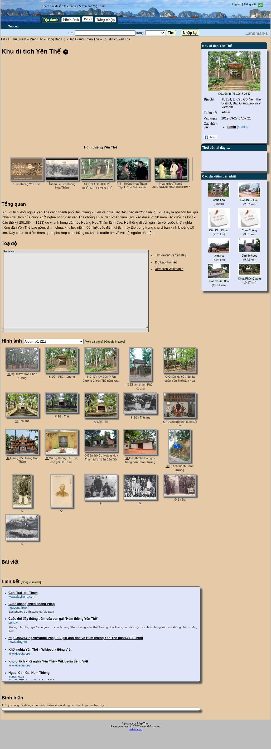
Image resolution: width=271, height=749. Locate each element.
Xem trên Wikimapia (169, 269)
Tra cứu (13, 26)
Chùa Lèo (219, 200)
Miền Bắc (36, 39)
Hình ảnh (71, 20)
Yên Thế (93, 39)
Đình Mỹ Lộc (249, 255)
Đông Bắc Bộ (55, 39)
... (228, 148)
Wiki (88, 19)
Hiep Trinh (143, 723)
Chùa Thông (249, 230)
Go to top (154, 726)
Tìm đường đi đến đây (170, 255)
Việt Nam (19, 39)
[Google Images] (114, 341)
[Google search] (31, 582)
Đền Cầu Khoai (218, 230)
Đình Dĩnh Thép (249, 200)
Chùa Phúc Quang (249, 278)
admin (225, 112)
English (236, 4)
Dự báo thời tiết (166, 262)
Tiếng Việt (250, 4)
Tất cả (5, 39)
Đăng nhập (105, 20)
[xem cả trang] (94, 341)
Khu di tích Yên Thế (116, 39)
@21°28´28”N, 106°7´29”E (234, 93)
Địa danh (50, 20)
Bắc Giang (76, 39)
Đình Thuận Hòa (219, 281)
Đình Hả (219, 256)
